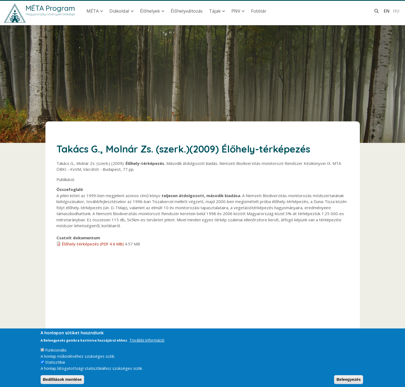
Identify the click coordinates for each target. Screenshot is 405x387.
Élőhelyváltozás (187, 11)
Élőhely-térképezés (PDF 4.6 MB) (93, 244)
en (387, 11)
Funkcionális (56, 354)
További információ (146, 344)
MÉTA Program (50, 8)
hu (396, 11)
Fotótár (258, 11)
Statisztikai (55, 366)
